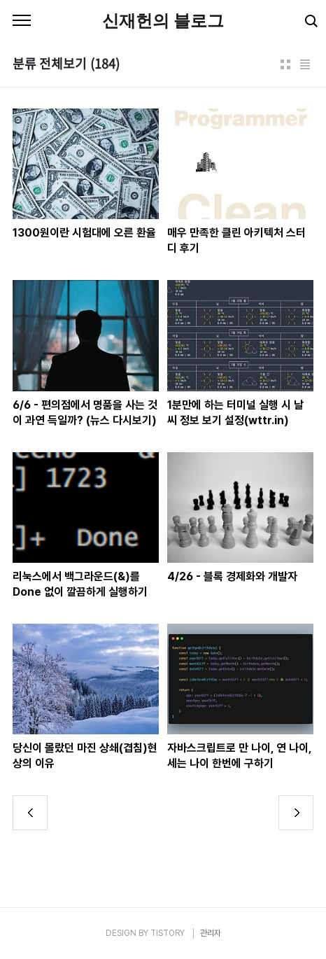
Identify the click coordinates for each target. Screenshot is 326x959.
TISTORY (167, 933)
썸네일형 (285, 64)
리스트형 (305, 64)
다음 (295, 812)
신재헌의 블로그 (163, 20)
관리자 (210, 933)
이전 (30, 812)
